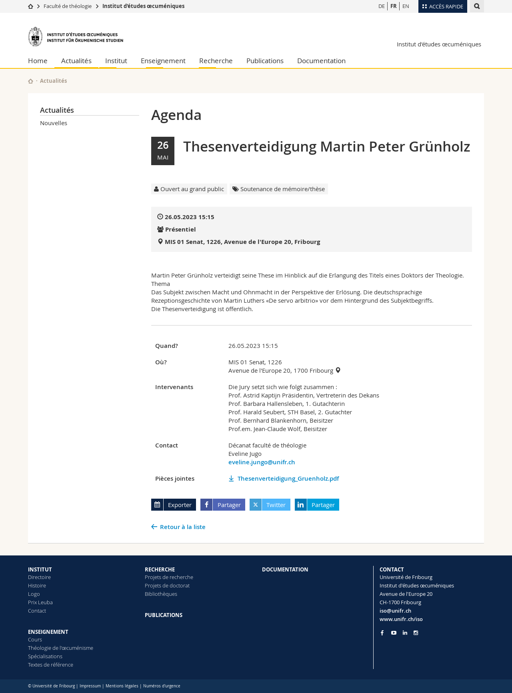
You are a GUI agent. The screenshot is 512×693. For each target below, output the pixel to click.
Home (38, 60)
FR (393, 6)
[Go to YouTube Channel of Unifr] (393, 632)
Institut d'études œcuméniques (143, 6)
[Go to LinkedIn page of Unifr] (405, 632)
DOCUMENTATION (285, 569)
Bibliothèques (161, 593)
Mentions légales (122, 686)
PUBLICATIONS (163, 615)
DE (381, 6)
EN (405, 6)
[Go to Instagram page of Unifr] (416, 632)
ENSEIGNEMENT (48, 631)
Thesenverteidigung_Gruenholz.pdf (288, 478)
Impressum (90, 686)
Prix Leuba (40, 602)
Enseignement (163, 60)
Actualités (76, 60)
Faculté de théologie (68, 6)
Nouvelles (53, 123)
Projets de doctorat (167, 585)
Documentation (321, 60)
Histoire (37, 585)
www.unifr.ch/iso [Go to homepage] (401, 619)
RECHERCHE (160, 569)
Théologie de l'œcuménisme (60, 647)
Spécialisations (45, 656)
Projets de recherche (169, 577)
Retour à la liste (183, 527)
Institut (116, 60)
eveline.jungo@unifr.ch (261, 462)
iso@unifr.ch (395, 610)
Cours (35, 639)
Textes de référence (50, 664)
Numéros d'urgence (161, 686)
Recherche (216, 60)
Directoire (39, 577)
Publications (265, 60)
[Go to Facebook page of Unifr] (382, 632)
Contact (37, 610)
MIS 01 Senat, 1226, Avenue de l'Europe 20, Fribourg (242, 242)
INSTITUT (40, 569)
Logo (34, 593)
